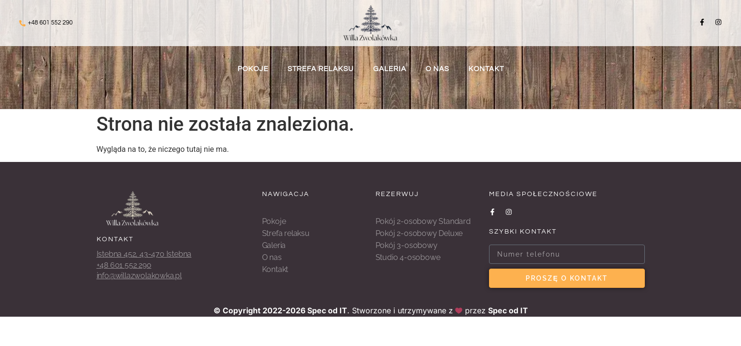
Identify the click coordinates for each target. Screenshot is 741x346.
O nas (437, 69)
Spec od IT (327, 310)
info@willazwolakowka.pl (139, 275)
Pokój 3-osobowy (407, 245)
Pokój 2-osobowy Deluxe (419, 233)
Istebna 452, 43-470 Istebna (144, 254)
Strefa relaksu (321, 69)
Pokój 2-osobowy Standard (423, 221)
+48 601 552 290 (50, 22)
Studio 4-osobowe (408, 257)
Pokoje (253, 69)
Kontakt (486, 69)
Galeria (389, 69)
